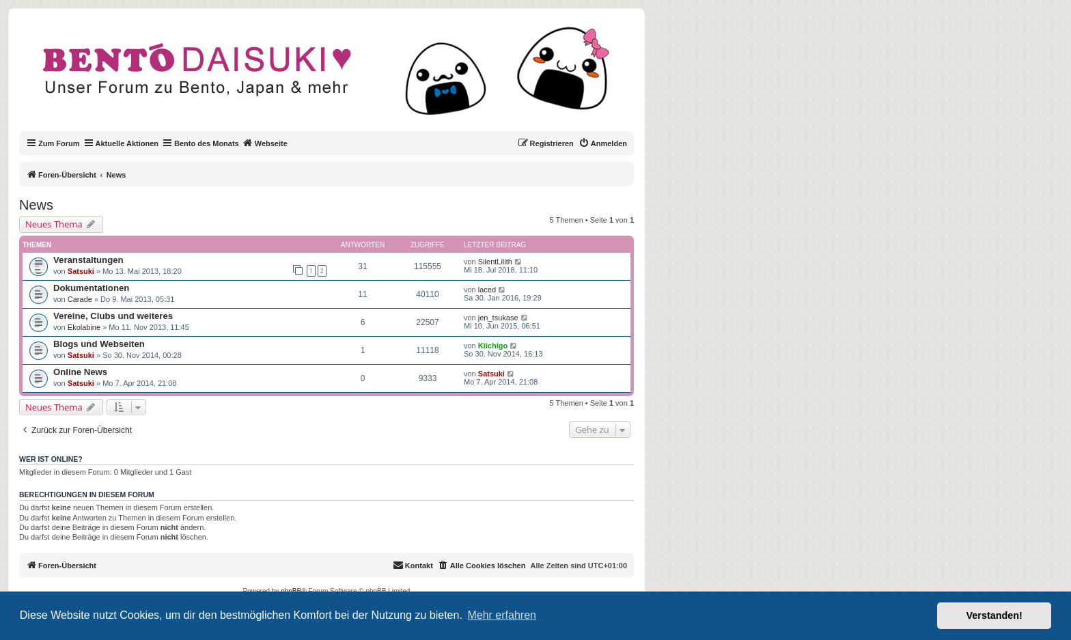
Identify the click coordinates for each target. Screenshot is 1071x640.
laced (487, 290)
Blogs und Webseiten (99, 344)
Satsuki (81, 271)
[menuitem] (603, 143)
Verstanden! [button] (994, 615)
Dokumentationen (91, 288)
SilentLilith (495, 262)
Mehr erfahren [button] (501, 615)
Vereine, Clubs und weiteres (113, 316)
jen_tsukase (498, 318)
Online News (80, 372)
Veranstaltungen (88, 260)
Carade (80, 299)
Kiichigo (492, 346)
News (36, 204)
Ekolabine (84, 327)
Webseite (265, 143)
